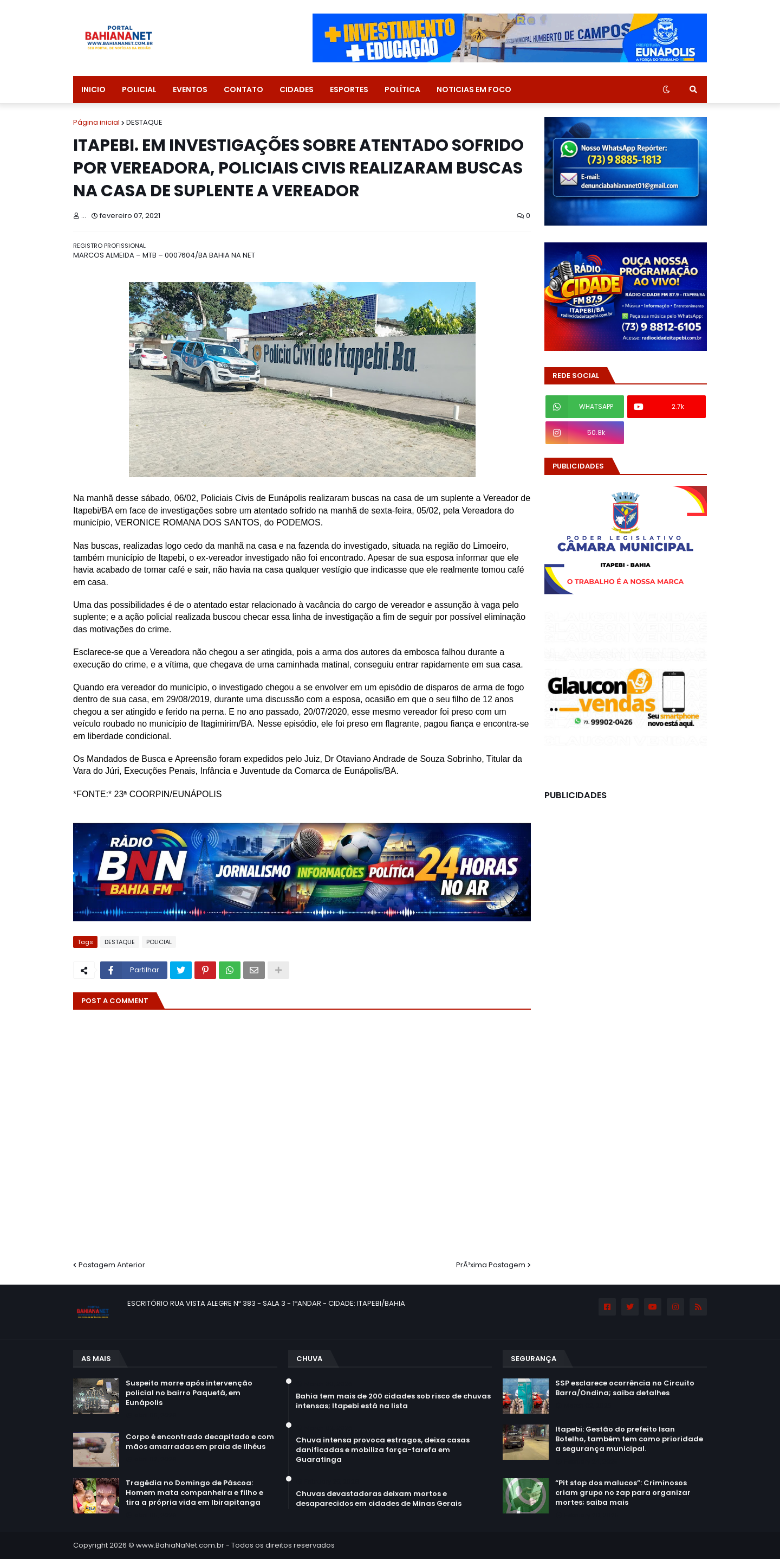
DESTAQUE (144, 122)
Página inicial (96, 122)
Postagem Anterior (112, 1265)
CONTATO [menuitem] (243, 89)
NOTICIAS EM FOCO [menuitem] (474, 89)
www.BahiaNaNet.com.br (180, 1545)
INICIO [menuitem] (93, 89)
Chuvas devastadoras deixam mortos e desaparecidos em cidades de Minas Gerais (378, 1499)
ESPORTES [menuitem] (349, 89)
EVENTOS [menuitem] (190, 89)
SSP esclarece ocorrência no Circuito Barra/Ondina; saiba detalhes (624, 1388)
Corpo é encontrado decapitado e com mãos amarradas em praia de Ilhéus (200, 1442)
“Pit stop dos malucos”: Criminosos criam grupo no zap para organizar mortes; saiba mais (623, 1492)
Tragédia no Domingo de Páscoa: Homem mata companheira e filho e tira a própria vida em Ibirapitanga (194, 1492)
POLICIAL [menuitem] (139, 89)
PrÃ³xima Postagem (490, 1265)
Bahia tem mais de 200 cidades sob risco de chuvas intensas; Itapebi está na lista (393, 1401)
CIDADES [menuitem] (297, 89)
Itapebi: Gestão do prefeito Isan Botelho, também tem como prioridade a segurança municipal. (629, 1439)
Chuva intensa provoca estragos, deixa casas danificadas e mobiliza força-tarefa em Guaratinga (383, 1450)
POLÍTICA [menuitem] (402, 89)
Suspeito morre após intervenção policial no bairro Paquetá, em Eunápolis (189, 1393)
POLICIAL (159, 942)
